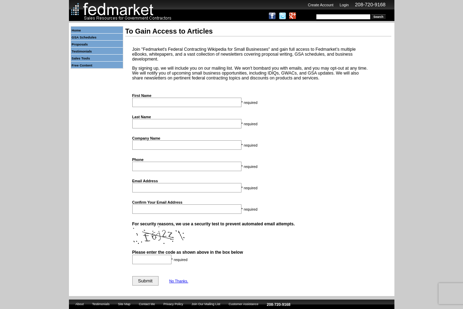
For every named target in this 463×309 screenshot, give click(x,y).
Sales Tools (81, 58)
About (80, 304)
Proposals (80, 44)
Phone (138, 159)
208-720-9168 (370, 4)
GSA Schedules (84, 37)
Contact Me (147, 304)
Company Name (146, 138)
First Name (142, 95)
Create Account (321, 5)
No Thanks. (178, 281)
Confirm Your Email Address (157, 202)
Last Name (141, 117)
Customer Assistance (243, 304)
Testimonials (82, 51)
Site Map (124, 304)
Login (344, 5)
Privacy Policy (173, 304)
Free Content (82, 65)
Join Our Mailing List (205, 304)
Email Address (145, 181)
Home (76, 30)
